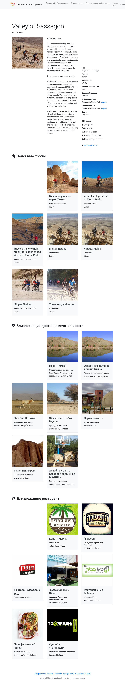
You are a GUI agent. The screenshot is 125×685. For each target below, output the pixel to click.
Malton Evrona (57, 248)
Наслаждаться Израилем (30, 4)
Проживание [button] (62, 3)
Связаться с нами (82, 674)
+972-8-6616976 (90, 145)
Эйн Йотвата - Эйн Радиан (60, 420)
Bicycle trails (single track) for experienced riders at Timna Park (27, 252)
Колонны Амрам (24, 470)
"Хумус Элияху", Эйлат (59, 591)
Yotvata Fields (92, 248)
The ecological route (61, 304)
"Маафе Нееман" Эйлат (24, 646)
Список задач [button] (77, 3)
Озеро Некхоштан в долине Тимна (96, 367)
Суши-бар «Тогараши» (56, 646)
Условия (58, 674)
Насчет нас (116, 4)
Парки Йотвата (93, 418)
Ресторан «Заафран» (27, 589)
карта (103, 102)
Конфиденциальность (44, 674)
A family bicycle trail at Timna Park (96, 198)
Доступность (68, 674)
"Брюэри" (89, 538)
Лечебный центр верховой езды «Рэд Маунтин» (62, 474)
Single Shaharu (23, 304)
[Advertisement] (62, 16)
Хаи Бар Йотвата (25, 418)
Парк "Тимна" (57, 365)
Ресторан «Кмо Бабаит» (93, 591)
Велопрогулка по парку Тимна (60, 198)
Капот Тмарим (58, 538)
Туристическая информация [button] (98, 3)
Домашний (50, 3)
